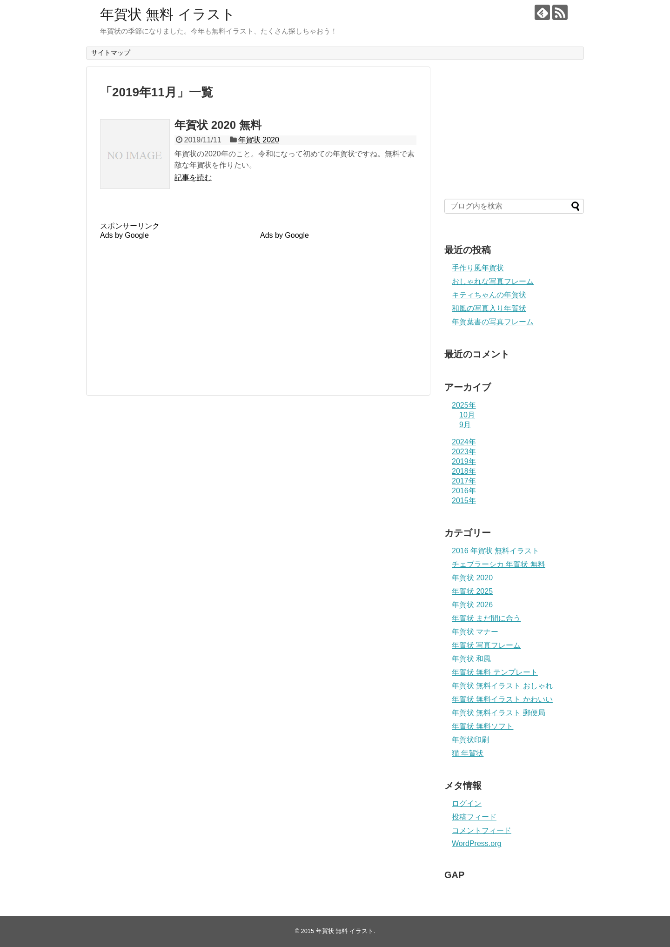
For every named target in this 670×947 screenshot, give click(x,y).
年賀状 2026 (472, 605)
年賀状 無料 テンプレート (495, 672)
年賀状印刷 (470, 740)
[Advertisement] (178, 305)
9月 (465, 425)
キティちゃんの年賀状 (489, 295)
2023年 (464, 452)
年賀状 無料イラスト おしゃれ (502, 686)
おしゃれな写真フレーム (493, 281)
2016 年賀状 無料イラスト (495, 551)
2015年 (464, 500)
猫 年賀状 (467, 753)
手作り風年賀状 (478, 268)
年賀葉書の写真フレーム (493, 322)
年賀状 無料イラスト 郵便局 (498, 713)
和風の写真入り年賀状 (489, 308)
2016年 (464, 491)
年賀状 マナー (475, 632)
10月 (467, 415)
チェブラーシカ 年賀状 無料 (498, 564)
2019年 (464, 461)
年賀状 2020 (258, 140)
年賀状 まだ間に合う (486, 618)
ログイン (467, 803)
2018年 (464, 471)
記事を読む (193, 177)
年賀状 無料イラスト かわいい (502, 699)
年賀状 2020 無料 (217, 125)
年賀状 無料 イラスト (167, 14)
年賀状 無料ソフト (482, 726)
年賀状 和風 (471, 659)
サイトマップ (110, 52)
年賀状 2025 (472, 591)
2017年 (464, 481)
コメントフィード (481, 830)
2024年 (464, 442)
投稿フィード (474, 817)
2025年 (464, 405)
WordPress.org (476, 843)
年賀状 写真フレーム (486, 645)
